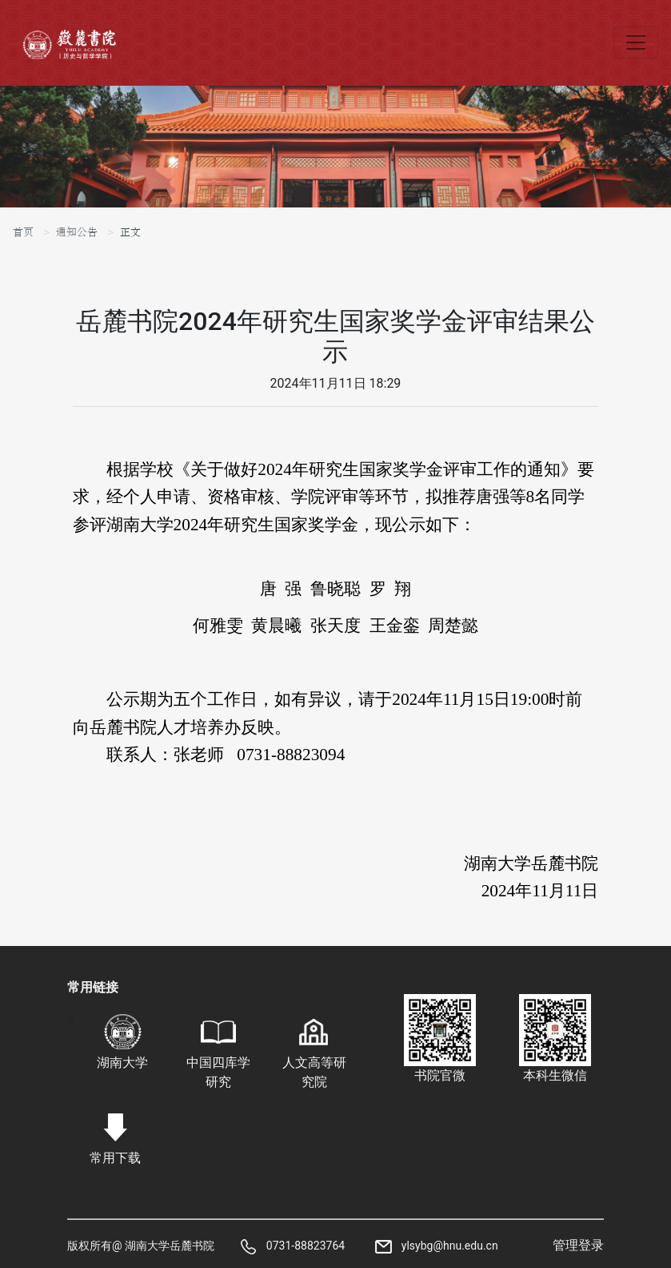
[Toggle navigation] (635, 42)
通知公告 (77, 232)
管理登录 (578, 1245)
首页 (23, 232)
